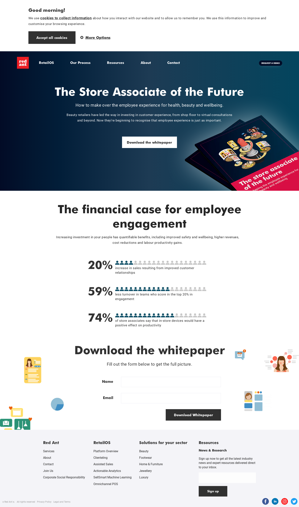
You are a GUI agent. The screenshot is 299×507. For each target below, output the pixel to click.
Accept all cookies (51, 37)
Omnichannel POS (105, 484)
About (146, 62)
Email (108, 397)
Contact (173, 62)
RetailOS (46, 62)
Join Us (48, 471)
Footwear (145, 458)
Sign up (213, 491)
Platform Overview (105, 451)
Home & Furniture (151, 464)
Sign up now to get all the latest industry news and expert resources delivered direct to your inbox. (227, 463)
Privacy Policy (44, 502)
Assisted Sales (103, 464)
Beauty (144, 451)
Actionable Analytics (107, 471)
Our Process (80, 62)
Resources (115, 62)
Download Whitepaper (193, 415)
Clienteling (100, 458)
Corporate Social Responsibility (64, 477)
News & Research (213, 450)
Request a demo (270, 63)
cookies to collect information (66, 18)
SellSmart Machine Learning (112, 477)
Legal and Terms (61, 502)
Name (107, 381)
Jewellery (145, 471)
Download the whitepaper (149, 142)
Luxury (143, 477)
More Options (95, 37)
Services (48, 451)
